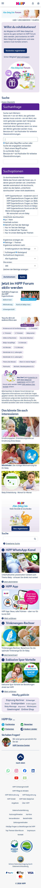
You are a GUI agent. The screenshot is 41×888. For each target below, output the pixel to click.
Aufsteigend (9, 252)
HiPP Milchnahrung (12, 795)
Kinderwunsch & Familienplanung (14, 328)
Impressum (31, 830)
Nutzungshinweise (16, 814)
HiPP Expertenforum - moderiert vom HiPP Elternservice (20, 196)
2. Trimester (7, 333)
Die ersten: (7, 262)
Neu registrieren (20, 528)
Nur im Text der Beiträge (14, 227)
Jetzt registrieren (24, 20)
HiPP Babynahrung (29, 795)
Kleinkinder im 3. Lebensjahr (12, 357)
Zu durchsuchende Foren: (13, 177)
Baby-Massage (11, 706)
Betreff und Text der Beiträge (16, 225)
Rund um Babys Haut (23, 305)
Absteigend (21, 252)
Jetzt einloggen (23, 57)
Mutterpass (31, 706)
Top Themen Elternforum (15, 830)
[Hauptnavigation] (3, 3)
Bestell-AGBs (27, 818)
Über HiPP (25, 803)
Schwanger (30, 700)
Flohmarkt (6, 366)
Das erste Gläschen (26, 338)
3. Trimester (19, 333)
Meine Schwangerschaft (20, 211)
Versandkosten (14, 818)
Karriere (29, 814)
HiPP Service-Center (21, 745)
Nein (10, 219)
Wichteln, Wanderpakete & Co (24, 366)
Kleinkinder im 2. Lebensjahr (12, 352)
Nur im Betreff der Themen (15, 230)
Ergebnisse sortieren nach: (14, 245)
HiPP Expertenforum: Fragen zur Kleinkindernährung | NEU (20, 203)
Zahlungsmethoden (20, 822)
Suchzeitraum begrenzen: (13, 255)
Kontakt (20, 835)
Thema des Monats (9, 362)
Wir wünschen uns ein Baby (20, 213)
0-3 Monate (22, 343)
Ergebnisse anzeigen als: (13, 240)
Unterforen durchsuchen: (13, 217)
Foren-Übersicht (8, 102)
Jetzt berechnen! (10, 655)
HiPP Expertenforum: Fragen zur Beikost (20, 201)
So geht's (35, 20)
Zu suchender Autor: (11, 151)
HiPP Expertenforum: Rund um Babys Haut (20, 206)
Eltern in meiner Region (27, 362)
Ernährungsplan (31, 704)
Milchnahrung (7, 305)
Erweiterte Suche (13, 543)
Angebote (15, 803)
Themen (17, 242)
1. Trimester (33, 328)
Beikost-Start (7, 300)
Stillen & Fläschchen (9, 338)
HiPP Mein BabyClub (26, 799)
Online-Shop (27, 709)
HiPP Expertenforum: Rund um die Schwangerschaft (20, 208)
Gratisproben (18, 703)
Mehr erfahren (10, 618)
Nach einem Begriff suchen (15, 148)
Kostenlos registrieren (15, 50)
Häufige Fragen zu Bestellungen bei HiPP (20, 826)
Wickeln (7, 704)
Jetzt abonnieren (11, 582)
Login (15, 20)
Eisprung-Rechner (15, 700)
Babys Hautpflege (9, 343)
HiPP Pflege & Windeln (20, 791)
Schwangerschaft (9, 309)
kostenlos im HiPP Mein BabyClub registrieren (27, 379)
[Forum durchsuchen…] (20, 539)
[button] (33, 3)
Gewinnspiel (13, 709)
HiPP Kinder (11, 799)
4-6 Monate (7, 347)
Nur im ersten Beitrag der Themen (18, 233)
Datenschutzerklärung (20, 810)
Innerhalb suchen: (10, 222)
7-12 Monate (18, 347)
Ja (5, 219)
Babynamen (31, 333)
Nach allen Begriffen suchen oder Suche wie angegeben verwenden (18, 144)
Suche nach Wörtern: (11, 113)
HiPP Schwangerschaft (20, 787)
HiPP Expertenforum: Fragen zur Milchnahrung (20, 198)
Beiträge (7, 242)
